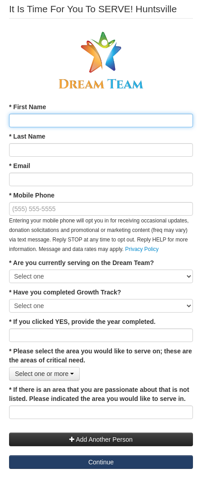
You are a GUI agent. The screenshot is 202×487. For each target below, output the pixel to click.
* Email (19, 165)
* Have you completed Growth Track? (65, 292)
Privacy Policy (142, 249)
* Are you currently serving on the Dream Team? (81, 262)
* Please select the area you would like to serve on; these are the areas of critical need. (100, 355)
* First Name (27, 107)
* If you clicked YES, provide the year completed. (82, 321)
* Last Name (27, 136)
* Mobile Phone (31, 195)
